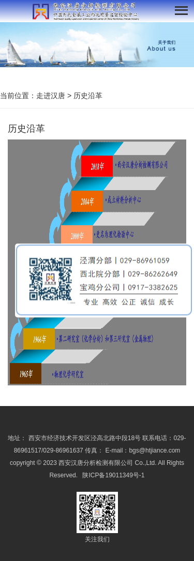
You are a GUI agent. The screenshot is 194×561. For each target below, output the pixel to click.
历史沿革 (87, 95)
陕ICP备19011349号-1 (113, 475)
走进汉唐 (50, 95)
